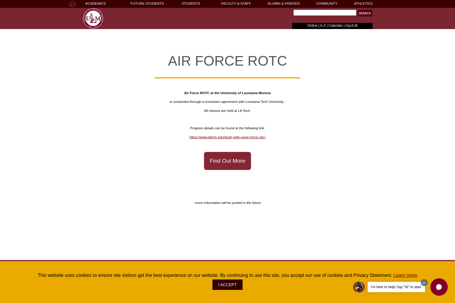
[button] (439, 287)
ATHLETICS (363, 3)
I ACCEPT (227, 284)
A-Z (323, 26)
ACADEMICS (95, 3)
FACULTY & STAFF (236, 3)
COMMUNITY (326, 3)
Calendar (335, 26)
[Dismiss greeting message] (424, 282)
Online (312, 26)
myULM (352, 26)
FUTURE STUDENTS (147, 3)
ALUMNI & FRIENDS (284, 3)
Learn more (405, 275)
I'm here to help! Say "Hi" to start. (396, 287)
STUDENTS (191, 3)
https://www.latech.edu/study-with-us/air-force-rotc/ (227, 137)
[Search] (324, 13)
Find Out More (227, 161)
